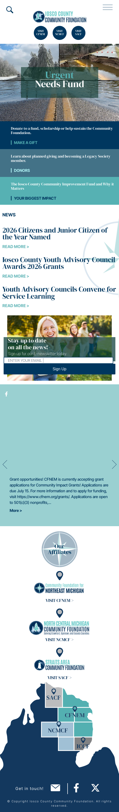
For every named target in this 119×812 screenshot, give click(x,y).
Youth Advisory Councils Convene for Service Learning (59, 292)
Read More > (15, 246)
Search (9, 9)
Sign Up (59, 369)
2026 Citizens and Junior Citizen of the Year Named (54, 233)
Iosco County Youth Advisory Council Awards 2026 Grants (58, 263)
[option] (59, 464)
